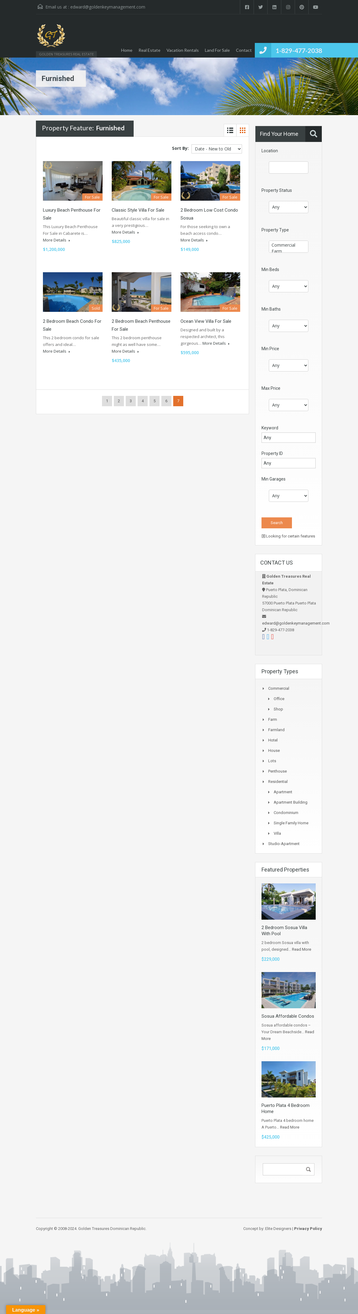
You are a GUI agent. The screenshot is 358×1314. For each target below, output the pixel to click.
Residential (278, 781)
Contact (244, 50)
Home (126, 50)
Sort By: (180, 148)
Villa (277, 833)
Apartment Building (290, 802)
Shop (278, 709)
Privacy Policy (308, 1228)
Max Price (270, 388)
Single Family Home (291, 823)
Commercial (288, 245)
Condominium (286, 812)
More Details (56, 240)
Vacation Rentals (183, 50)
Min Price (270, 348)
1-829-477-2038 (299, 50)
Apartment (283, 792)
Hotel (273, 740)
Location (269, 150)
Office (279, 698)
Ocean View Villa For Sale (206, 321)
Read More (301, 949)
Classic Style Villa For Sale (138, 210)
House (274, 750)
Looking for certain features (288, 536)
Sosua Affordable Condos (287, 1016)
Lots (272, 761)
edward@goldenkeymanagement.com (107, 7)
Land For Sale (217, 50)
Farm (288, 251)
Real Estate (149, 50)
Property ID (272, 453)
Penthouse (277, 771)
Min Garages (273, 479)
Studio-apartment (284, 843)
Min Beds (270, 269)
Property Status (276, 190)
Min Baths (271, 309)
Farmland (276, 729)
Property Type (275, 229)
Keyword (269, 427)
